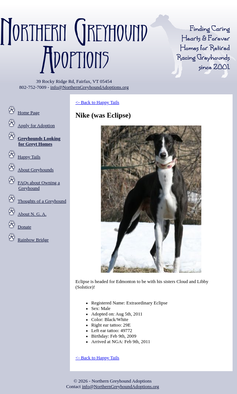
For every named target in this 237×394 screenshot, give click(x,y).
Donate (24, 227)
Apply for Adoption (36, 125)
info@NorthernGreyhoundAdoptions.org (89, 87)
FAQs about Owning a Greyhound (39, 185)
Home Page (28, 112)
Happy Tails (29, 157)
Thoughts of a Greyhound (42, 201)
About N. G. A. (32, 214)
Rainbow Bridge (33, 240)
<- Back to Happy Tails (97, 102)
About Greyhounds (36, 169)
